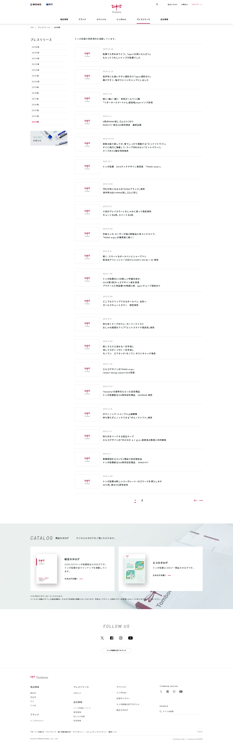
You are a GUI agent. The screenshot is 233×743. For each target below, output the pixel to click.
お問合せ (184, 4)
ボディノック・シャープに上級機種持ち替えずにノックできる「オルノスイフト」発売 (127, 415)
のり (32, 701)
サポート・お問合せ (37, 732)
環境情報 (77, 712)
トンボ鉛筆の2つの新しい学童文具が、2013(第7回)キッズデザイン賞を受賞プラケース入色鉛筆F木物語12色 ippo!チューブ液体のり (131, 282)
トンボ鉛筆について (82, 708)
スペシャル (101, 19)
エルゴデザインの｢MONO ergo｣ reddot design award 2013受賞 (119, 371)
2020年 (36, 81)
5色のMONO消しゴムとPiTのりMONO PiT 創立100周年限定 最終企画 (122, 123)
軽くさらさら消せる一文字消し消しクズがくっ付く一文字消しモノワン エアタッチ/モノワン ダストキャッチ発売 (129, 350)
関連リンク (113, 732)
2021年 (35, 75)
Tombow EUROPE (195, 739)
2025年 (36, 52)
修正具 (33, 697)
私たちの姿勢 (79, 716)
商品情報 (64, 19)
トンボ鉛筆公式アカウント (128, 704)
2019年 (35, 87)
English (200, 731)
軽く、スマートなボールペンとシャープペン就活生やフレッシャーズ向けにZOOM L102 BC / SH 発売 (131, 258)
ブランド (82, 19)
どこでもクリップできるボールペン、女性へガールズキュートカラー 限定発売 (125, 303)
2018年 (35, 93)
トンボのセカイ (37, 720)
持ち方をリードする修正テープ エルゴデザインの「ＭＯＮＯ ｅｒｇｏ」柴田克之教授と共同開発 (134, 438)
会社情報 (164, 19)
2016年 (35, 104)
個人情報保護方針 (64, 732)
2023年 (36, 64)
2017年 (35, 98)
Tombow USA (178, 739)
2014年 (35, 116)
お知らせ (77, 693)
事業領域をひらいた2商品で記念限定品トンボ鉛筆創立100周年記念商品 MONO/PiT (126, 460)
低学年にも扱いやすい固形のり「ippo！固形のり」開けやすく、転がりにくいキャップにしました (127, 78)
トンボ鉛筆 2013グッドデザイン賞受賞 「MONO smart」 (132, 166)
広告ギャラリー (123, 698)
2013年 (35, 121)
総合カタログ (173, 4)
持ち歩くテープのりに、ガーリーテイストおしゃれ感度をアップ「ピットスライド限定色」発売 (129, 325)
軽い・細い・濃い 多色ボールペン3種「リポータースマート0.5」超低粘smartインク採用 (128, 100)
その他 (33, 705)
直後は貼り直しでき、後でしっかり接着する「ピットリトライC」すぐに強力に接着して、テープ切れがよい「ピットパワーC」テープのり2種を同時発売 (134, 147)
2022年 (36, 70)
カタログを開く (71, 578)
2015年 (35, 110)
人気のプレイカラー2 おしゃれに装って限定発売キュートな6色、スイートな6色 (127, 213)
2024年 (36, 58)
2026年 (36, 47)
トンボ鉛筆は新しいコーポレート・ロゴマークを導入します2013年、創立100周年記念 (132, 483)
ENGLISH (195, 4)
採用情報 (77, 720)
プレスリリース (143, 19)
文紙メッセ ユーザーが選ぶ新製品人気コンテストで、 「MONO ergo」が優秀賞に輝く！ (129, 235)
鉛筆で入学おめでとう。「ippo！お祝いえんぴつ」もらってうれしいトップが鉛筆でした (127, 56)
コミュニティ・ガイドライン (96, 732)
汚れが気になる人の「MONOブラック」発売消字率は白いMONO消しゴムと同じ (124, 190)
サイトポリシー (78, 732)
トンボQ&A (121, 19)
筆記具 (33, 693)
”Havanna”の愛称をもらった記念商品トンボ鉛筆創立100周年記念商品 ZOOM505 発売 (127, 393)
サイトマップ (51, 732)
